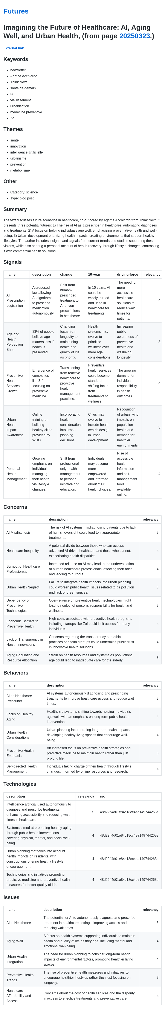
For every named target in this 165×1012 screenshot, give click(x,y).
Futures (16, 11)
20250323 (134, 36)
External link (13, 48)
